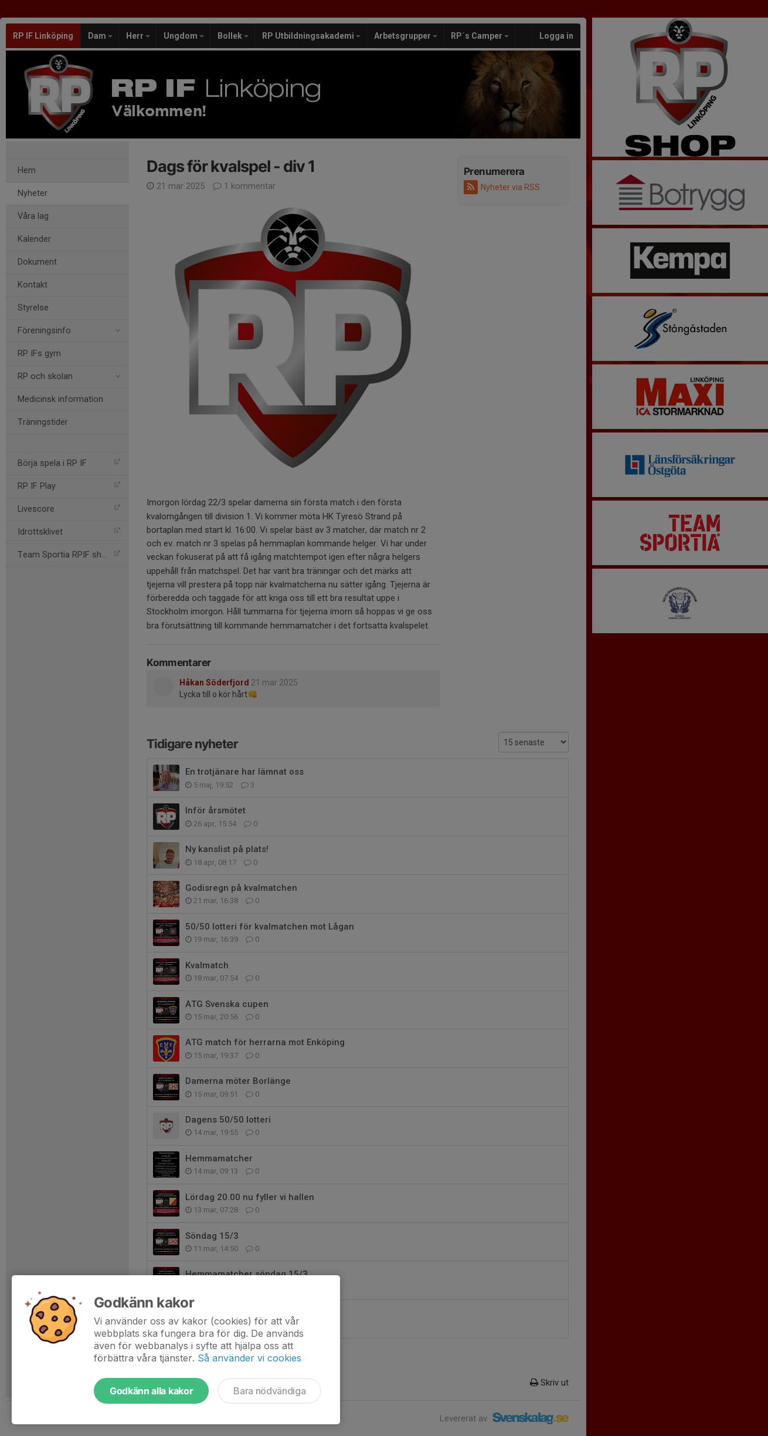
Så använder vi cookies (249, 1358)
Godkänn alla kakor (151, 1391)
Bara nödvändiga (269, 1391)
